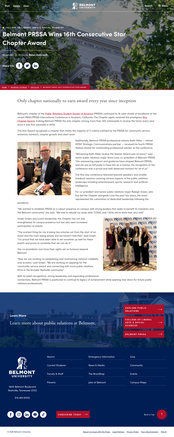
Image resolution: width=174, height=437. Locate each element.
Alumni (51, 356)
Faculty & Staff (55, 373)
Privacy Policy (133, 431)
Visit (7, 5)
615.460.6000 (22, 397)
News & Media (96, 365)
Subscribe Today (73, 414)
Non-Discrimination (149, 431)
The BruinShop (96, 373)
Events (133, 373)
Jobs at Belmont (97, 382)
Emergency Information (101, 356)
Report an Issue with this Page (96, 431)
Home (4, 87)
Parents (51, 382)
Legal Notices (118, 431)
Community (136, 365)
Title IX (164, 431)
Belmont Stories (19, 87)
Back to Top (155, 414)
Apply (16, 5)
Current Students (56, 365)
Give (26, 5)
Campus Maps (138, 382)
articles (35, 87)
